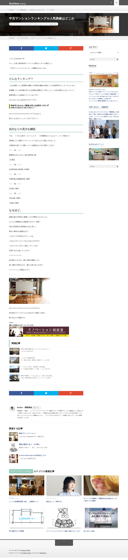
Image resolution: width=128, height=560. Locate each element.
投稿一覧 (35, 407)
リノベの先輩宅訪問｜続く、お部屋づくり (26, 501)
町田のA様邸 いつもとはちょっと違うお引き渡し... (37, 375)
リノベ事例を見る (23, 10)
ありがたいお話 (90, 531)
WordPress (44, 555)
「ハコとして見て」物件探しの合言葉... (33, 367)
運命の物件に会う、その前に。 (30, 444)
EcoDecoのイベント (97, 144)
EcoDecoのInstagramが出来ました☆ (32, 455)
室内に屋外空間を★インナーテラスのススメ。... (36, 349)
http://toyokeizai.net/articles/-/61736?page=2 (25, 113)
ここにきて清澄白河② (28, 358)
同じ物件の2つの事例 (18, 531)
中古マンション (38, 24)
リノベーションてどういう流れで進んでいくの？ (64, 532)
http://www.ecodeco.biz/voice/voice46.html (24, 308)
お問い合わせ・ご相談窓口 (100, 107)
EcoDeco (12, 10)
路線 (51, 24)
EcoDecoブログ (26, 553)
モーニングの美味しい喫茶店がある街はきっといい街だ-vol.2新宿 (101, 500)
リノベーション (52, 498)
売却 (55, 24)
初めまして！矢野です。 (56, 501)
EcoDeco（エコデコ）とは (40, 10)
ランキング (46, 24)
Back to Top (64, 546)
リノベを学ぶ (56, 10)
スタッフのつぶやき (25, 24)
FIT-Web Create (26, 555)
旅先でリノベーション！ (28, 433)
